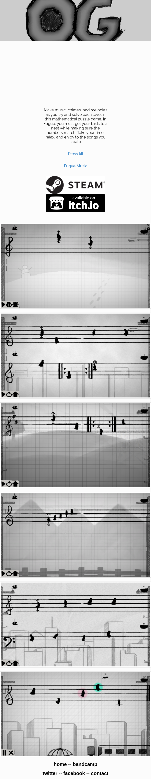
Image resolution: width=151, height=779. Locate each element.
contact (99, 773)
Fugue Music (75, 166)
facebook (74, 773)
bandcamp (85, 764)
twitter (50, 773)
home (60, 764)
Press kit (75, 153)
